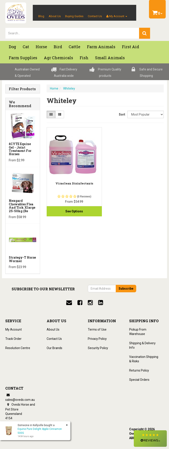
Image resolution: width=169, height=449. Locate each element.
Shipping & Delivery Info (142, 345)
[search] (144, 33)
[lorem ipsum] (72, 33)
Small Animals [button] (110, 57)
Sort (121, 114)
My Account (13, 329)
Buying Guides (74, 16)
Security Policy (98, 348)
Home (54, 88)
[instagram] (90, 302)
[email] (69, 302)
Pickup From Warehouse (137, 332)
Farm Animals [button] (101, 46)
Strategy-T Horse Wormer (22, 259)
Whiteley (69, 88)
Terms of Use (97, 329)
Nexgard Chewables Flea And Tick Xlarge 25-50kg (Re (22, 206)
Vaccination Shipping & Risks (143, 359)
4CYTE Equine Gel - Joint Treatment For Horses (20, 149)
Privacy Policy (97, 338)
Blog (41, 16)
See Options (74, 211)
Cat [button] (26, 46)
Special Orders (139, 379)
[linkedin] (100, 302)
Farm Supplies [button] (23, 57)
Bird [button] (58, 46)
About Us (55, 16)
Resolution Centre (17, 348)
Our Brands (54, 348)
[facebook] (79, 302)
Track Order (13, 338)
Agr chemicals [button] (58, 57)
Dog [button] (12, 46)
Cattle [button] (74, 46)
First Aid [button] (130, 46)
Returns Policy (139, 370)
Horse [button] (41, 46)
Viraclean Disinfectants (74, 183)
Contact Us (95, 16)
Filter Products (22, 89)
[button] (150, 438)
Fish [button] (84, 57)
